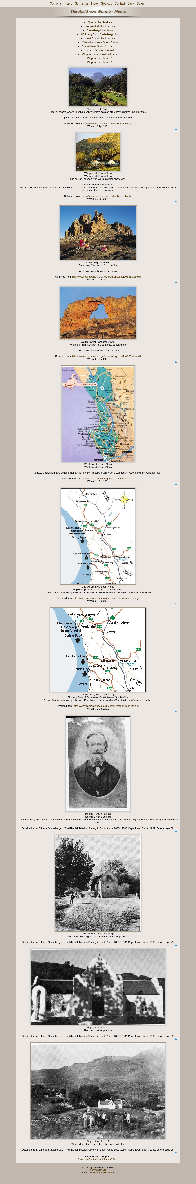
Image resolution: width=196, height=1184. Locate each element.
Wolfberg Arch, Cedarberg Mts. (100, 34)
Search (141, 3)
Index (94, 3)
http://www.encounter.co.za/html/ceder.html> (106, 123)
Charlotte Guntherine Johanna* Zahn (98, 1159)
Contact (120, 3)
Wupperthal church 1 (100, 58)
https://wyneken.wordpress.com (98, 1172)
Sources (106, 3)
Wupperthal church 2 (100, 62)
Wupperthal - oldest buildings (100, 54)
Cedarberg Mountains (100, 30)
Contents (56, 3)
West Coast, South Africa (100, 38)
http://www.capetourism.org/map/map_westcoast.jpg (107, 478)
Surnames (81, 3)
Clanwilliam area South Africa (100, 42)
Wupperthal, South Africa (100, 26)
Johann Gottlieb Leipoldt (100, 50)
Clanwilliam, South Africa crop (100, 46)
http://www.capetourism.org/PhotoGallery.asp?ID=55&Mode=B (106, 276)
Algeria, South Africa (99, 22)
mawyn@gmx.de (98, 1170)
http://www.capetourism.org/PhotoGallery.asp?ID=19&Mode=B (106, 356)
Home (68, 3)
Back (130, 3)
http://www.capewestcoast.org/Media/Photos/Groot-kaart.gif (106, 598)
